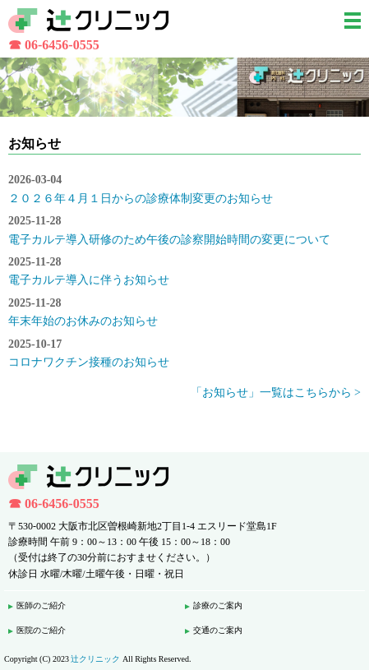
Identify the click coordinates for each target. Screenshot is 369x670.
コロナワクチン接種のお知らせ (88, 362)
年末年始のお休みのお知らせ (83, 321)
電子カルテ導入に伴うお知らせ (88, 280)
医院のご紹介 (41, 630)
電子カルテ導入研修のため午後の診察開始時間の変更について (169, 239)
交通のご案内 (217, 630)
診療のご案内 (217, 605)
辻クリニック (95, 658)
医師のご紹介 (41, 605)
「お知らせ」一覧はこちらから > (276, 392)
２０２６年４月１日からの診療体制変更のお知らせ (140, 198)
